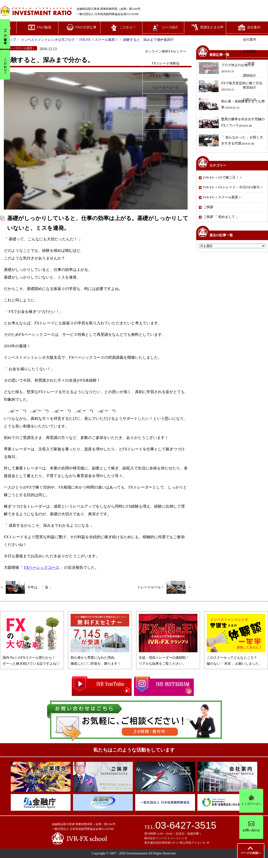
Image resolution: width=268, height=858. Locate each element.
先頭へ (251, 853)
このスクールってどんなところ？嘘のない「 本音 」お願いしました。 (236, 657)
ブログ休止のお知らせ (227, 68)
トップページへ (251, 800)
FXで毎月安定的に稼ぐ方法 (230, 86)
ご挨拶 (208, 207)
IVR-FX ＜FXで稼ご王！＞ (222, 177)
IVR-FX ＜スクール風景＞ (222, 197)
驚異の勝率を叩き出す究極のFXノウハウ (232, 122)
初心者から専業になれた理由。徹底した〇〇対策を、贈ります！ (100, 657)
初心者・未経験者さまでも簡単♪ (232, 104)
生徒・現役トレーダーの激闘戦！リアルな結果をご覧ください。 (168, 657)
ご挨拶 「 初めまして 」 (221, 217)
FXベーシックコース (41, 567)
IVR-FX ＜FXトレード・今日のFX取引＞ (233, 187)
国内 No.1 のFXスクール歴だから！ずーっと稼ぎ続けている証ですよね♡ (32, 657)
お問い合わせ (251, 826)
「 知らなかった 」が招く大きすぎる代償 (231, 140)
